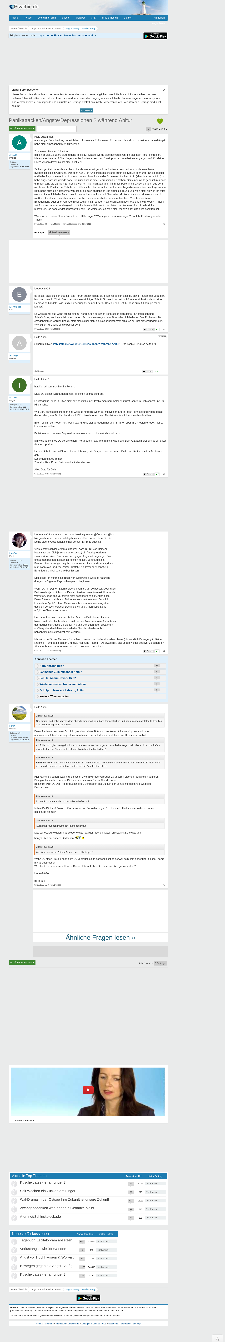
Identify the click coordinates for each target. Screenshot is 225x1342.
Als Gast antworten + (22, 128)
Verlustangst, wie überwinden (43, 1249)
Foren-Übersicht (19, 1289)
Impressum (60, 1323)
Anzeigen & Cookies (90, 1323)
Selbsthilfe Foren (47, 17)
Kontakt (39, 1323)
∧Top (217, 1338)
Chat (93, 17)
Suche (65, 17)
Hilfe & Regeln (110, 17)
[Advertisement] (100, 910)
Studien (128, 17)
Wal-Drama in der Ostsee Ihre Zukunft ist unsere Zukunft (64, 1199)
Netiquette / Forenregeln (119, 1323)
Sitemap (137, 1323)
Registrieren (158, 23)
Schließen (86, 110)
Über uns (49, 1323)
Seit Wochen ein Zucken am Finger (47, 1191)
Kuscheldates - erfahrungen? (43, 1182)
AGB (104, 1323)
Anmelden (159, 17)
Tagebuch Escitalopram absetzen (46, 1240)
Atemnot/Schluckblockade (40, 1217)
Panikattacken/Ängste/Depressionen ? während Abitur (70, 120)
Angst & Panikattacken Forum (46, 1289)
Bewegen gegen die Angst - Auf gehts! (50, 1266)
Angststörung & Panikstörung (80, 1289)
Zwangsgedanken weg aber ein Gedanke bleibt (57, 1208)
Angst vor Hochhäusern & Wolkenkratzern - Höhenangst (64, 1257)
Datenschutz (73, 1323)
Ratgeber (80, 17)
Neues (28, 17)
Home (15, 17)
